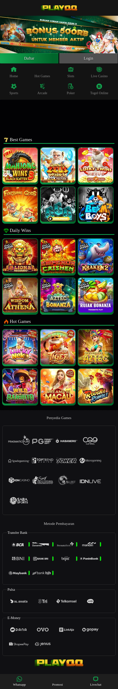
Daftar (29, 58)
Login (88, 58)
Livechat (95, 681)
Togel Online (99, 90)
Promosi (57, 681)
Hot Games (42, 73)
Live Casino (99, 73)
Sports (13, 90)
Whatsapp (19, 681)
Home (14, 73)
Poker (71, 90)
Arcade (42, 90)
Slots (70, 73)
